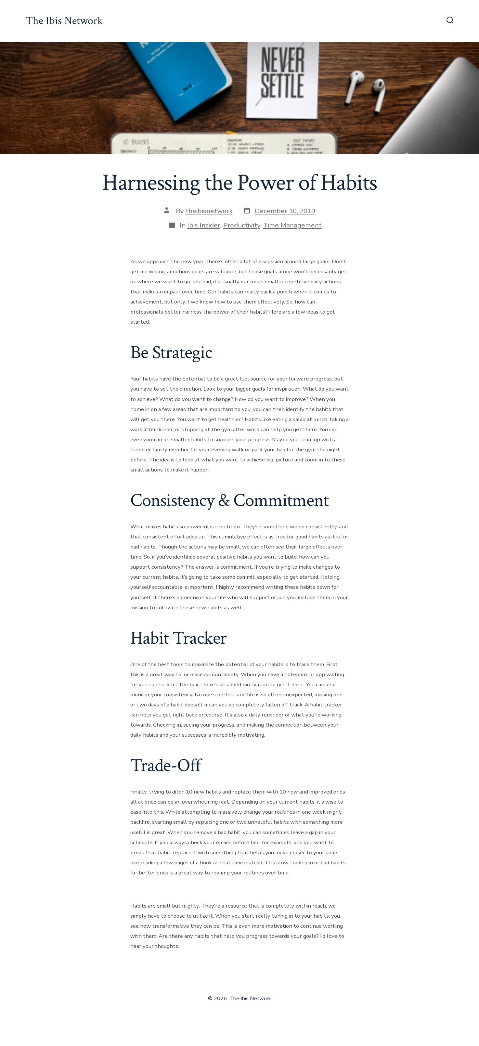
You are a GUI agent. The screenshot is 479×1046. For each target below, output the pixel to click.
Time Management (292, 225)
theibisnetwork (209, 210)
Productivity (241, 225)
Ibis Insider (203, 225)
